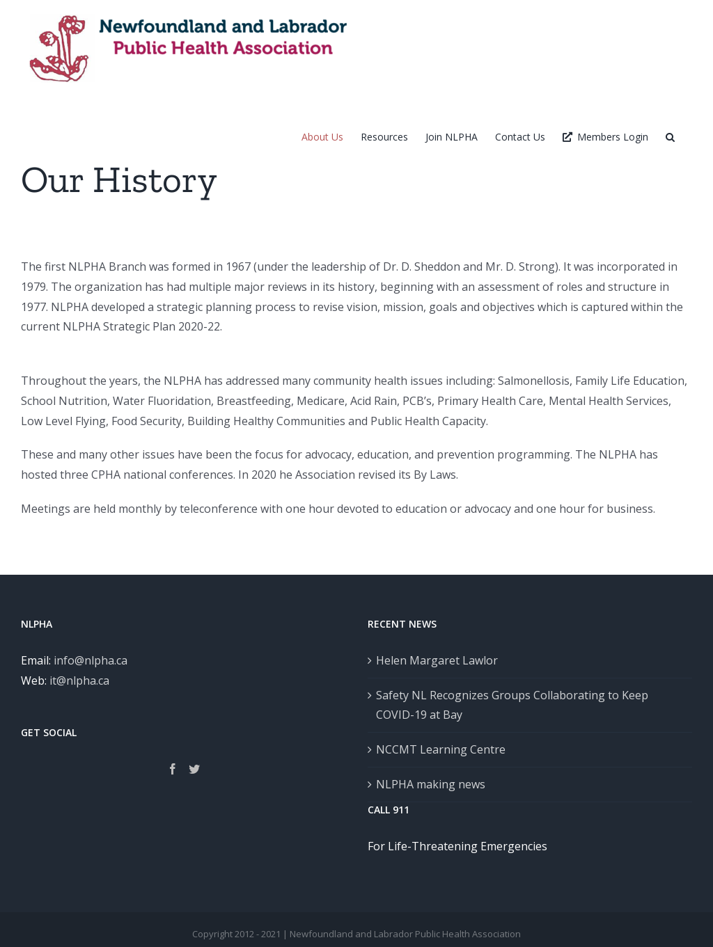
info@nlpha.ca (90, 660)
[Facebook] (172, 768)
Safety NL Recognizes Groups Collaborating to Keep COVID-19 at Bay (512, 705)
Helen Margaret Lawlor (437, 660)
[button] (670, 136)
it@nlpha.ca (79, 680)
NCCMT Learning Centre (441, 749)
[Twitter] (194, 768)
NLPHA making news (430, 784)
